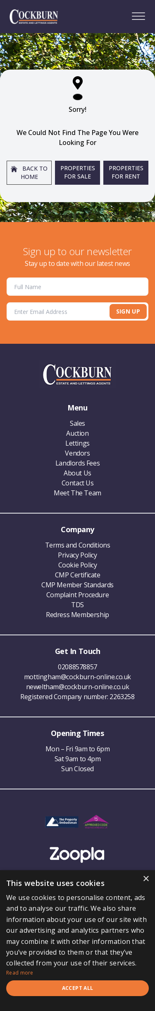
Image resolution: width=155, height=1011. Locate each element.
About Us (77, 473)
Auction (77, 433)
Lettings (77, 443)
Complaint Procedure (77, 594)
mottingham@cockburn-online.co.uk (77, 676)
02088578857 (77, 666)
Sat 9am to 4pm (77, 758)
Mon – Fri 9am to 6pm (77, 748)
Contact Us (78, 482)
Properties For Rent (126, 172)
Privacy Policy (77, 555)
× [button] (146, 879)
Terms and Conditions (77, 545)
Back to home (29, 172)
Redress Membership (77, 614)
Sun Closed (77, 768)
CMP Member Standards (77, 584)
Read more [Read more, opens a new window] (19, 972)
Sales (77, 423)
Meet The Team (77, 492)
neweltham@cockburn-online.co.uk (77, 686)
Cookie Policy (77, 564)
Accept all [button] (77, 988)
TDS (77, 604)
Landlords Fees (77, 463)
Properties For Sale (77, 172)
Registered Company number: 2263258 (77, 696)
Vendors (77, 453)
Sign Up (128, 311)
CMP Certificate (77, 574)
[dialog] (77, 940)
